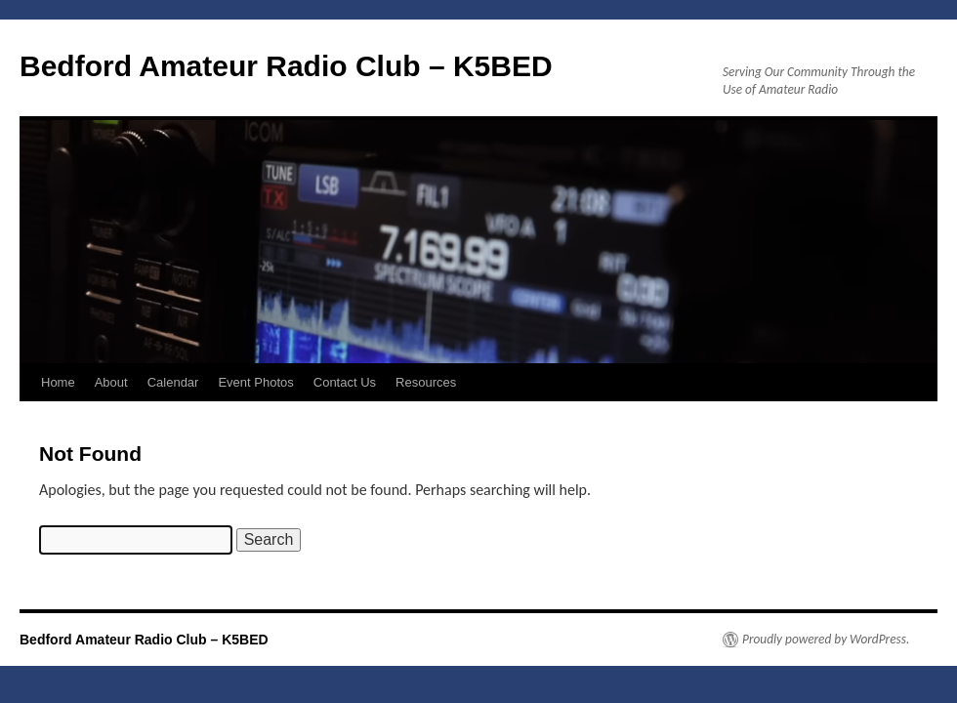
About (111, 382)
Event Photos (255, 382)
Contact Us (344, 382)
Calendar (173, 382)
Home (58, 382)
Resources (425, 382)
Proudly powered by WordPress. (825, 639)
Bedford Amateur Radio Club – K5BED (286, 66)
